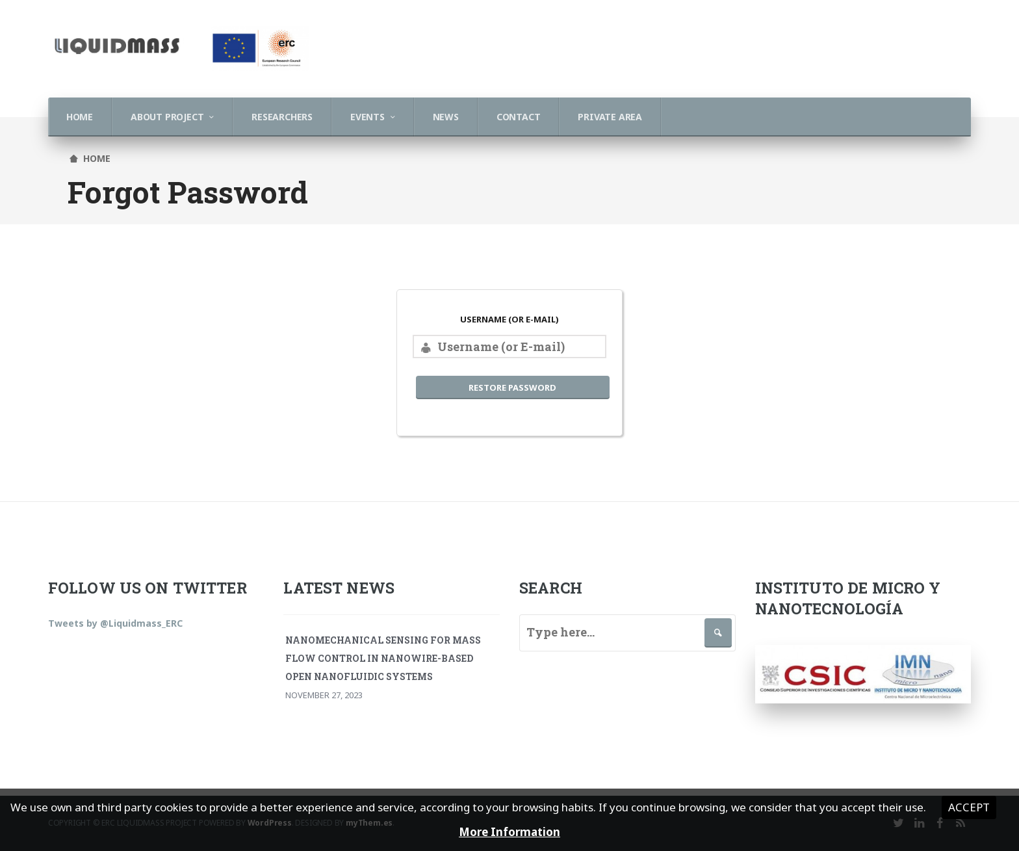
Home (79, 117)
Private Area (610, 117)
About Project (167, 117)
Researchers (282, 117)
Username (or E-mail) (509, 319)
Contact (519, 117)
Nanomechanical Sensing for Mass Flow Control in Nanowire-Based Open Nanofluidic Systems (383, 658)
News (446, 117)
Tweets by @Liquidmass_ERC (115, 623)
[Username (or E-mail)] (509, 346)
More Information (509, 831)
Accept (969, 807)
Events (367, 117)
